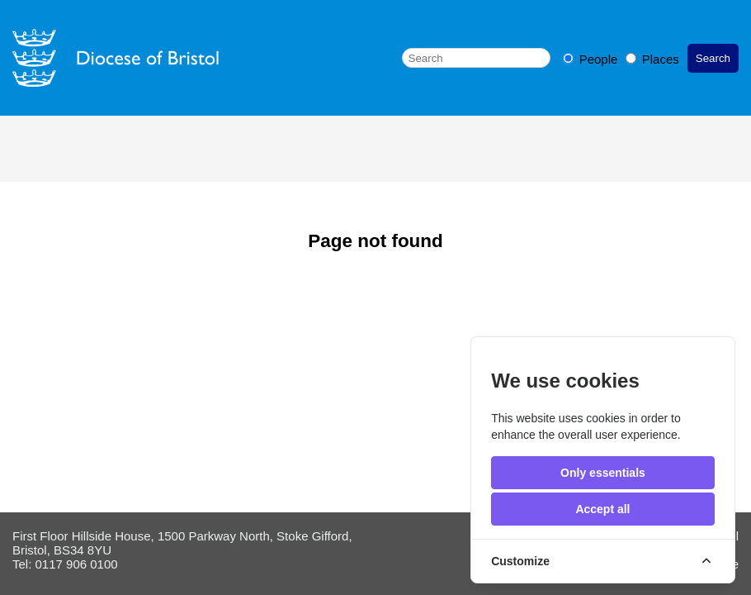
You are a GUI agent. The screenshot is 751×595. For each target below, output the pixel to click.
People (592, 59)
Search (713, 58)
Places (652, 59)
